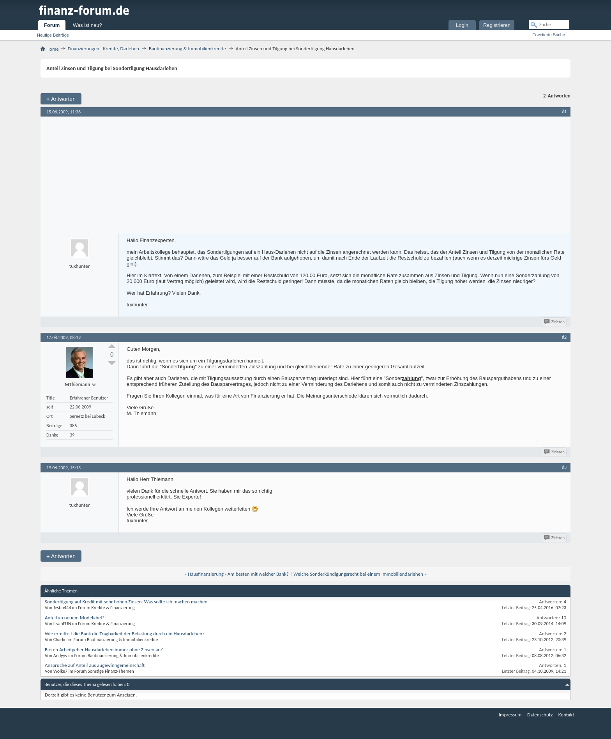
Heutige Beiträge (53, 35)
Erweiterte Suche (548, 34)
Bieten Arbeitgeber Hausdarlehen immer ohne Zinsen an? (104, 649)
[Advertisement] (305, 175)
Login (462, 25)
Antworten (61, 98)
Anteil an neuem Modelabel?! (75, 618)
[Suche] (549, 24)
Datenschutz (540, 715)
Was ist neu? (87, 25)
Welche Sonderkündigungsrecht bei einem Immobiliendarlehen (358, 574)
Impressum (510, 715)
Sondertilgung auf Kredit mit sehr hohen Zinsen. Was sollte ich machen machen (126, 602)
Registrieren (496, 25)
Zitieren (555, 321)
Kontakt (566, 715)
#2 (564, 337)
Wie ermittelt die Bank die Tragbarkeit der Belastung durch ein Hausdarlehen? (125, 633)
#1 (564, 111)
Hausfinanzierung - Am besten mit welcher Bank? (238, 574)
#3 (564, 467)
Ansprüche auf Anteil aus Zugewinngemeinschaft (95, 665)
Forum (52, 25)
